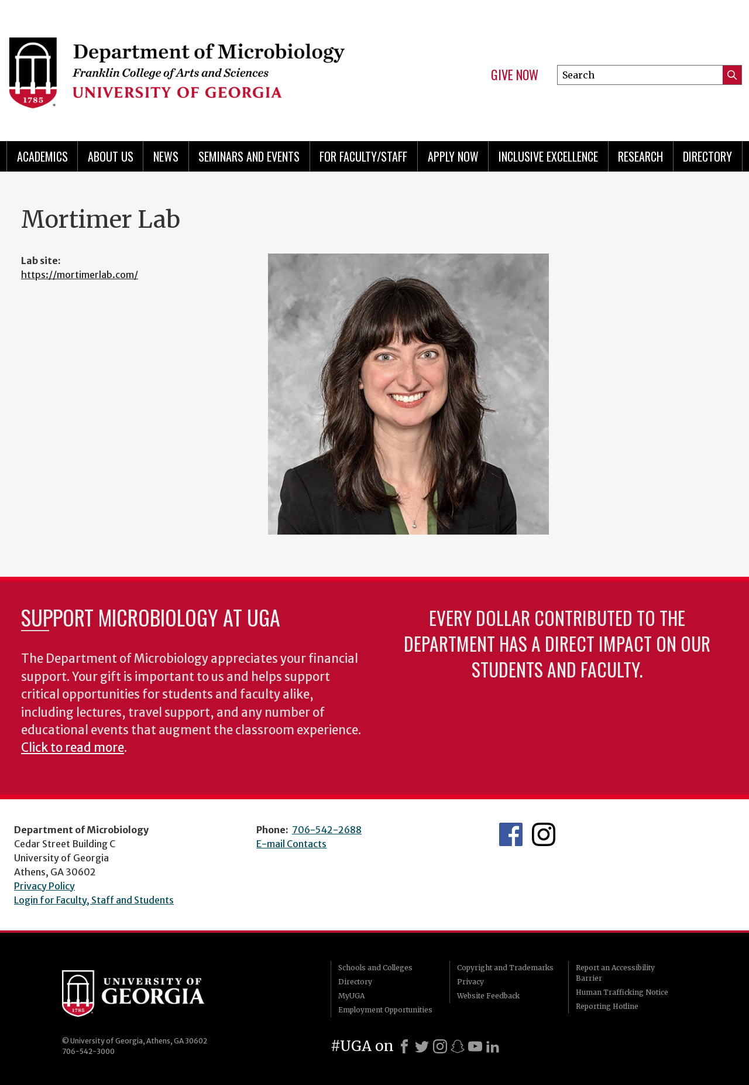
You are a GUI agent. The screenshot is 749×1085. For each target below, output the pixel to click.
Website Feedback (488, 995)
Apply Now (453, 156)
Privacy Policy (44, 886)
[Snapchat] (458, 1046)
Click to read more (72, 747)
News (165, 156)
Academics (42, 156)
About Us (110, 156)
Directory (707, 156)
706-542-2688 (327, 830)
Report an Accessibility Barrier (615, 973)
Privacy (470, 981)
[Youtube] (475, 1046)
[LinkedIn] (493, 1046)
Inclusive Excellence (548, 156)
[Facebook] (404, 1046)
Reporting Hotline (607, 1006)
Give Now (514, 75)
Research (640, 156)
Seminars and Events (249, 156)
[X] (422, 1046)
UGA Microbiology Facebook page (511, 834)
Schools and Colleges (375, 967)
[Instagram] (440, 1046)
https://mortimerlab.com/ (79, 274)
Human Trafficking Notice (622, 992)
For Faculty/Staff (363, 156)
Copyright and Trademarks (505, 967)
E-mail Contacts (291, 844)
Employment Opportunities (385, 1009)
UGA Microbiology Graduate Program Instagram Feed (543, 834)
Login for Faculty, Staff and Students (94, 900)
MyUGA (351, 995)
